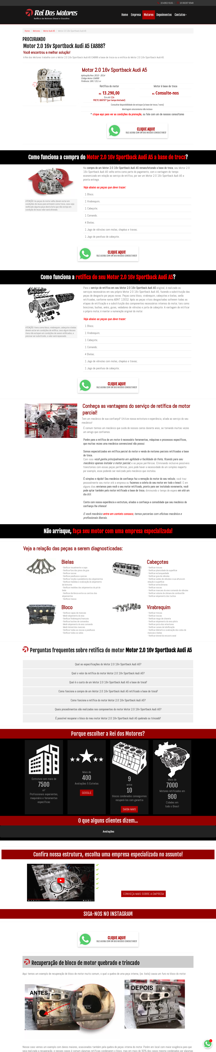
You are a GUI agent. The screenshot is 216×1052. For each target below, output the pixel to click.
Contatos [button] (181, 15)
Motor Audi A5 (49, 30)
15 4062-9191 (166, 3)
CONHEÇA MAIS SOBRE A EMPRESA (143, 879)
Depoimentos (164, 15)
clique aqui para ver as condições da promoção (117, 114)
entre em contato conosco (118, 514)
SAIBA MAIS (129, 809)
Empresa (136, 15)
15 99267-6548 (187, 3)
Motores (148, 15)
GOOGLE (86, 793)
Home (125, 15)
